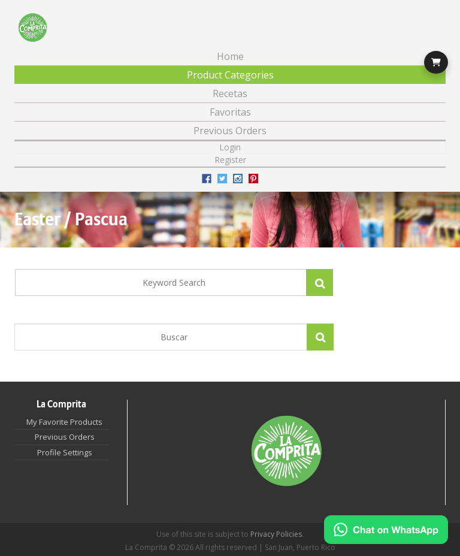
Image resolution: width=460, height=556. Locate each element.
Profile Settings (64, 452)
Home (230, 56)
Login (230, 147)
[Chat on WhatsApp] (386, 529)
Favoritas (230, 112)
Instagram (238, 178)
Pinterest (253, 178)
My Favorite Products (64, 421)
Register (230, 159)
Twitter (222, 178)
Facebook (206, 178)
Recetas (230, 93)
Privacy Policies (276, 534)
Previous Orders (230, 130)
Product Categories (230, 74)
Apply (320, 337)
